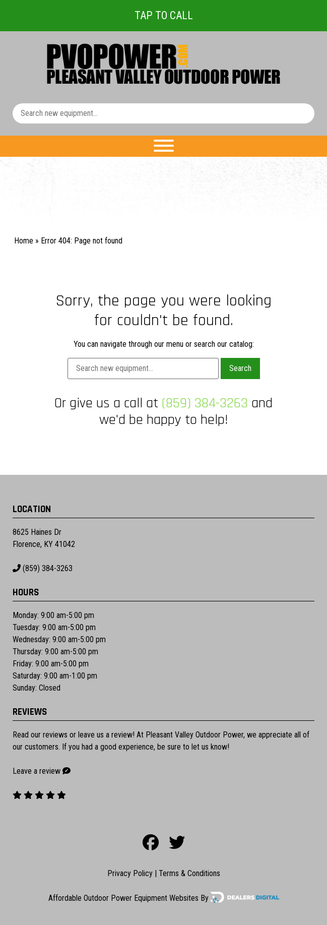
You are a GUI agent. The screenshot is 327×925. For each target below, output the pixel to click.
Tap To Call (164, 15)
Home (23, 240)
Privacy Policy (130, 873)
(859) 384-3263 (205, 403)
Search (240, 368)
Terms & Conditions (189, 873)
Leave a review (36, 771)
